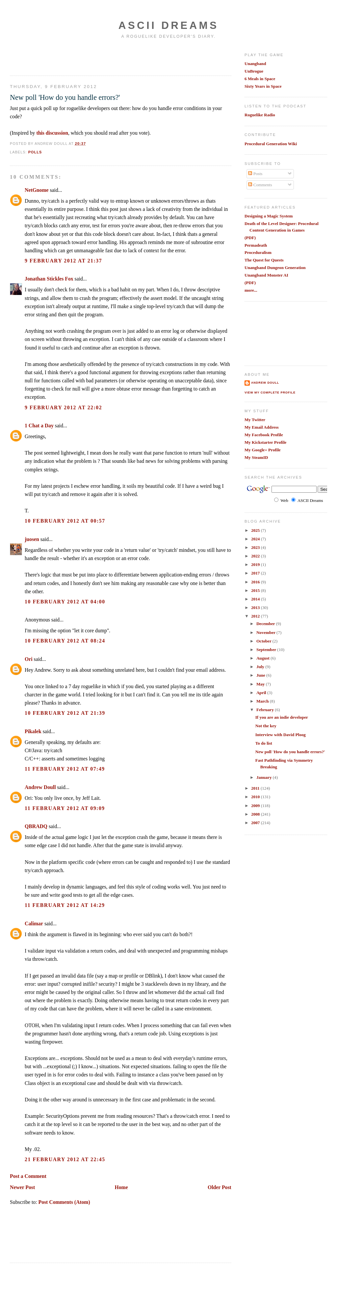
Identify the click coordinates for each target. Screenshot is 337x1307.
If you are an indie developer (281, 717)
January (264, 777)
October (264, 641)
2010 (256, 796)
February (265, 709)
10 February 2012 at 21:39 (65, 713)
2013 (256, 607)
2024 (256, 538)
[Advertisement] (48, 57)
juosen (32, 539)
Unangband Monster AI (266, 275)
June (261, 675)
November (266, 632)
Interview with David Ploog (280, 734)
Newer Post (22, 1187)
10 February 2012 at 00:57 (65, 521)
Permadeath (256, 245)
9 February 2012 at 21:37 (63, 260)
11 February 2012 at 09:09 (65, 808)
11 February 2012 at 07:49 (65, 769)
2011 (256, 788)
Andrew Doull (40, 787)
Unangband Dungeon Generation (275, 267)
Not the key (265, 725)
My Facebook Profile (264, 434)
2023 (256, 547)
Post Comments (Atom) (64, 1202)
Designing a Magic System (269, 216)
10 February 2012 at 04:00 (65, 601)
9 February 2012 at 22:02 (63, 407)
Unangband (255, 63)
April (261, 692)
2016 (256, 581)
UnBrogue (254, 71)
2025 (256, 530)
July (260, 666)
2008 (256, 814)
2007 (256, 822)
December (266, 623)
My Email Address (262, 427)
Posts (255, 173)
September (266, 649)
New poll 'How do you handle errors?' (65, 97)
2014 (256, 599)
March (263, 701)
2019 (256, 564)
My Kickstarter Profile (266, 442)
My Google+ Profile (263, 449)
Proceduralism (258, 252)
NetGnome (36, 190)
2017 (256, 573)
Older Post (219, 1187)
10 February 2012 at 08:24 (65, 640)
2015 (256, 590)
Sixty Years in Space (263, 86)
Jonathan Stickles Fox (49, 279)
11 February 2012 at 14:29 (65, 905)
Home (121, 1187)
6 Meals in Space (260, 78)
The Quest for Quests (264, 260)
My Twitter (255, 419)
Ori (29, 659)
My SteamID (256, 457)
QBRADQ (36, 826)
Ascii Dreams (168, 25)
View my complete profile (270, 392)
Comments (260, 184)
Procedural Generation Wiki (271, 143)
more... (251, 290)
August (263, 658)
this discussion (52, 133)
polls (35, 152)
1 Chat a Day (39, 425)
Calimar (34, 923)
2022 (256, 555)
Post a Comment (28, 1176)
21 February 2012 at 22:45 (65, 1159)
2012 (256, 616)
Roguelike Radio (260, 114)
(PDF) (250, 237)
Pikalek (33, 731)
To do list (263, 743)
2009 (256, 805)
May (261, 684)
